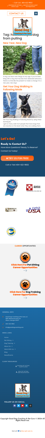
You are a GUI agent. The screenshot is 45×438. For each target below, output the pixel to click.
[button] (36, 13)
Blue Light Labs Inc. (27, 431)
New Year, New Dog (15, 43)
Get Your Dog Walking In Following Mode (18, 88)
